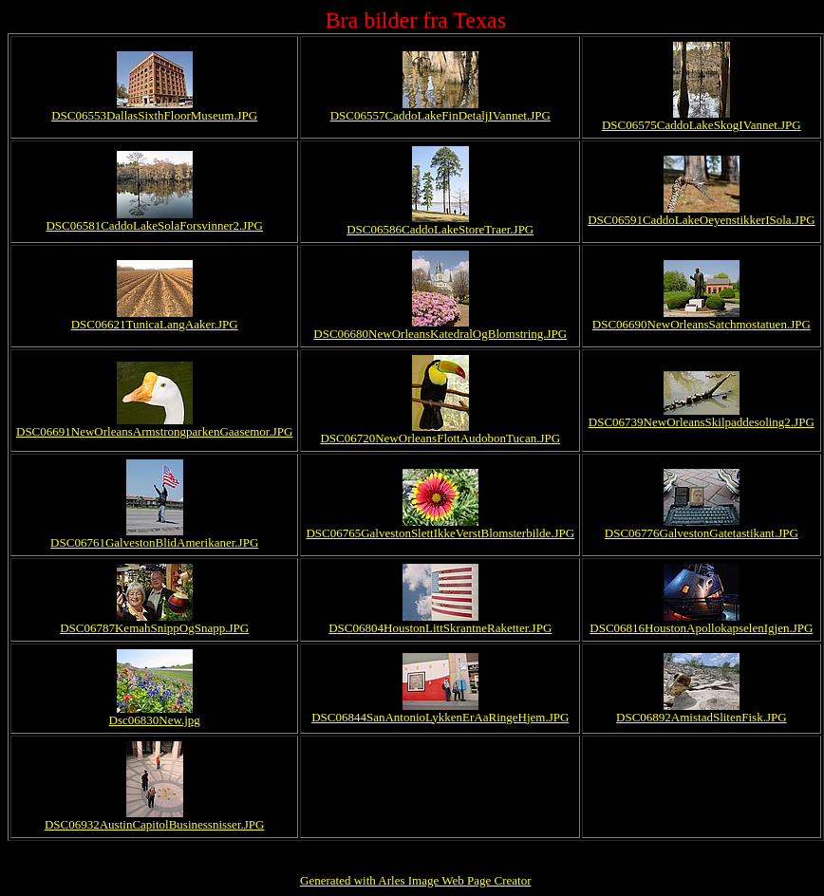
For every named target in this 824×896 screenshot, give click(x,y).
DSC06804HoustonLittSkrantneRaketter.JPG (440, 628)
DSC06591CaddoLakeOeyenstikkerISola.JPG (701, 220)
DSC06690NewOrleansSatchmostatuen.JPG (701, 324)
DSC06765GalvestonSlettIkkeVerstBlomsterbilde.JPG (440, 533)
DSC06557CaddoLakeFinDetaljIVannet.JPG (440, 115)
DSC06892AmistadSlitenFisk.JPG (701, 717)
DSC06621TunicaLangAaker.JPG (154, 324)
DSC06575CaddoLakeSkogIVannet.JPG (701, 125)
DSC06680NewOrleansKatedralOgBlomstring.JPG (440, 334)
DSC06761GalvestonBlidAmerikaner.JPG (154, 542)
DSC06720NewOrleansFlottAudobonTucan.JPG (440, 438)
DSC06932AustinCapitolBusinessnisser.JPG (155, 824)
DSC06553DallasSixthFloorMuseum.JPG (154, 115)
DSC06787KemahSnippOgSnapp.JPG (154, 628)
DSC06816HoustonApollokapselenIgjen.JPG (701, 628)
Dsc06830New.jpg (154, 720)
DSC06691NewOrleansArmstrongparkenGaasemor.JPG (154, 431)
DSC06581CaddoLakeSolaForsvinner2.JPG (154, 225)
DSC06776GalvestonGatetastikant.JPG (701, 533)
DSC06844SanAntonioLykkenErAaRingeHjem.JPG (440, 717)
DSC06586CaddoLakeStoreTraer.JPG (440, 229)
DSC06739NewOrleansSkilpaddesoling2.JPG (702, 422)
